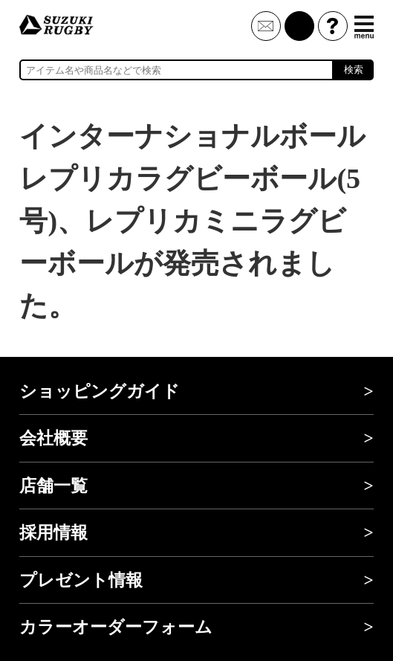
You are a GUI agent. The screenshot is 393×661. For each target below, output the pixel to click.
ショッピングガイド (99, 391)
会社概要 (53, 438)
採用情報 (53, 532)
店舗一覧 (53, 485)
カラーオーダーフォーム (115, 626)
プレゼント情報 (81, 580)
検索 (353, 69)
